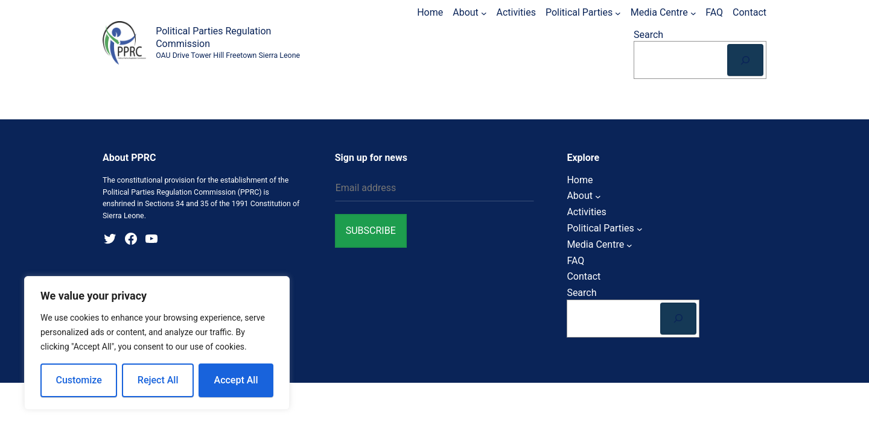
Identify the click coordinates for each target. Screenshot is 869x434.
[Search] (745, 60)
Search (648, 34)
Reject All (158, 380)
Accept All (236, 380)
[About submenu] (484, 13)
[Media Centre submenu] (693, 13)
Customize (79, 380)
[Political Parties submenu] (618, 13)
